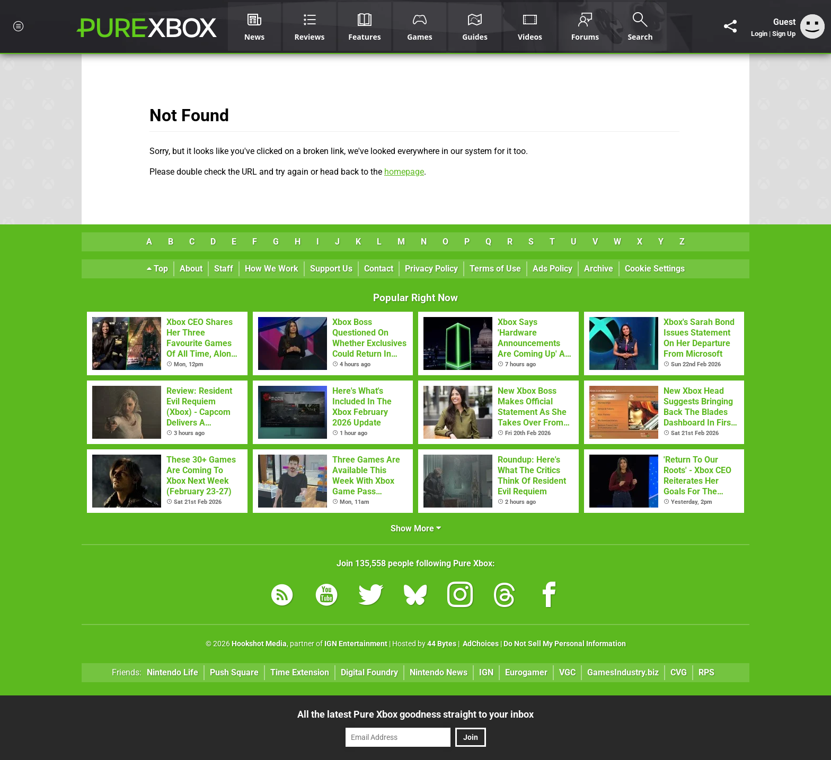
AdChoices (480, 643)
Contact (378, 269)
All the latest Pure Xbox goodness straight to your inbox (415, 714)
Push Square (234, 672)
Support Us (331, 269)
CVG (678, 672)
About (191, 269)
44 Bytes (441, 643)
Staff (223, 269)
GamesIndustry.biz (623, 672)
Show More (416, 528)
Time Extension (299, 672)
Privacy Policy (431, 269)
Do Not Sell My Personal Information (564, 643)
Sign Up (783, 34)
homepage (404, 172)
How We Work (271, 269)
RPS (706, 672)
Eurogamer (526, 672)
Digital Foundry (369, 672)
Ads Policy (552, 269)
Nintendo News (438, 672)
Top (157, 269)
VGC (567, 672)
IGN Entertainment (355, 643)
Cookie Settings (655, 269)
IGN (486, 672)
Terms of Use (495, 269)
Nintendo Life (172, 672)
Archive (598, 269)
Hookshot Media (259, 643)
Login (759, 34)
